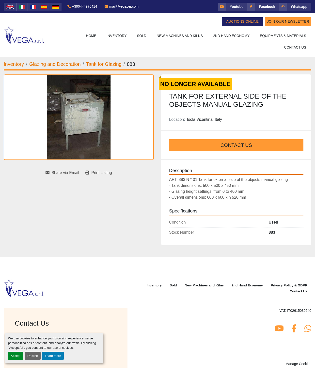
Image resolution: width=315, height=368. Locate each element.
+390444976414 (84, 6)
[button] (116, 36)
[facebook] (263, 7)
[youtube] (232, 7)
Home (91, 36)
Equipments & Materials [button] (283, 36)
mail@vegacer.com (124, 6)
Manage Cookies (298, 364)
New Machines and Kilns (180, 36)
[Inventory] (14, 64)
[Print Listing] (98, 172)
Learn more (53, 356)
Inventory (116, 36)
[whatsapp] (295, 7)
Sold (141, 36)
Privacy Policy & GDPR (289, 285)
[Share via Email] (62, 172)
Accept (15, 356)
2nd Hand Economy (231, 36)
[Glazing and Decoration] (55, 64)
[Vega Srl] (24, 288)
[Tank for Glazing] (104, 64)
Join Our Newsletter (288, 21)
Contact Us (295, 47)
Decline (32, 356)
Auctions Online (242, 21)
